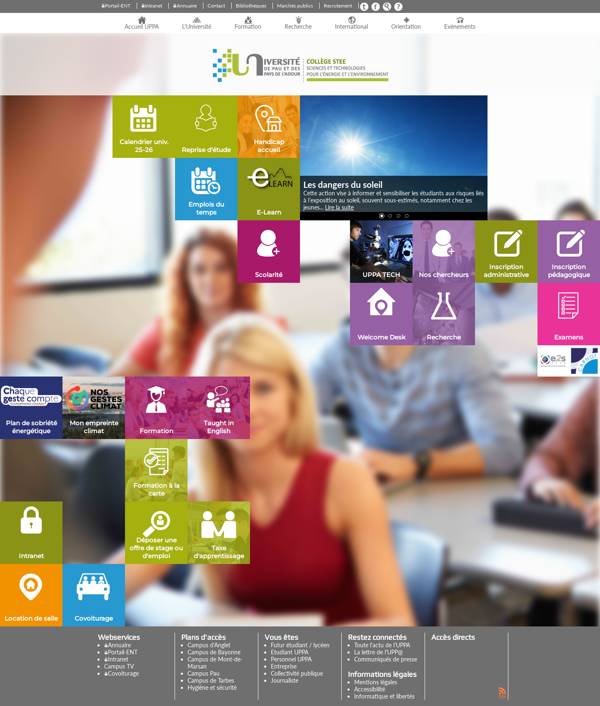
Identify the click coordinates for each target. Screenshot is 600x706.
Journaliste (284, 680)
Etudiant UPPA (289, 652)
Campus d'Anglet (209, 645)
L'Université (196, 26)
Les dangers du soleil (342, 184)
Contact (216, 5)
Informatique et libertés (384, 696)
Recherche (298, 26)
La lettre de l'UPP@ (378, 652)
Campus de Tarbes (211, 680)
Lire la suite (339, 207)
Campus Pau (204, 673)
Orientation (406, 26)
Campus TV (119, 666)
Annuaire (187, 5)
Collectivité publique (297, 673)
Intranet (153, 5)
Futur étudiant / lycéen (300, 645)
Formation (248, 26)
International (351, 26)
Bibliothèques (251, 5)
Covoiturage (123, 673)
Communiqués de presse (385, 659)
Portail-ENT (117, 5)
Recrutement (338, 5)
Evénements (459, 26)
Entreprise (284, 666)
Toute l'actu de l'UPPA (382, 645)
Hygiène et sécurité (212, 687)
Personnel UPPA (291, 659)
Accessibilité (369, 689)
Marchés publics (295, 5)
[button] (381, 215)
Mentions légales (375, 682)
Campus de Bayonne (214, 652)
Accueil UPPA (142, 26)
